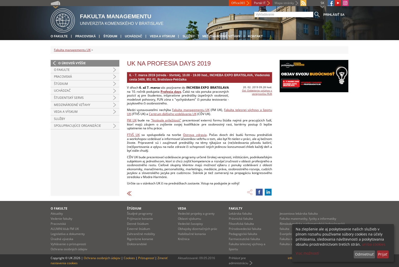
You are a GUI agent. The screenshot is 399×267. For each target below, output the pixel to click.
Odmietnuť (364, 254)
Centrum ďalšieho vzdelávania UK (172, 114)
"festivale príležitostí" (166, 120)
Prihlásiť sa (334, 15)
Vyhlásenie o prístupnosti (68, 244)
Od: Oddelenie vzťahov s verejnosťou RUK (257, 92)
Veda (182, 208)
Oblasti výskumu (189, 218)
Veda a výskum (162, 36)
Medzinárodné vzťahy (221, 36)
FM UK (132, 120)
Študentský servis (69, 98)
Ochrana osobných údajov (69, 249)
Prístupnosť (146, 258)
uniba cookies (373, 244)
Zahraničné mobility (141, 234)
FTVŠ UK (133, 135)
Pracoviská (85, 36)
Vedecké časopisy (190, 224)
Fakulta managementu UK (72, 50)
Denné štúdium (138, 224)
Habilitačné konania (192, 234)
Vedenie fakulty (61, 218)
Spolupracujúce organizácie (77, 125)
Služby (188, 36)
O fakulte (59, 36)
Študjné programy (139, 213)
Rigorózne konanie (140, 239)
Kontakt (255, 36)
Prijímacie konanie (140, 218)
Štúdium (110, 36)
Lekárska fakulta (240, 213)
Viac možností (307, 253)
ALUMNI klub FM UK (65, 229)
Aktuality (57, 213)
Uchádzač (133, 36)
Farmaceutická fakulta (244, 239)
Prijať (382, 254)
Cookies (129, 258)
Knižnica (184, 239)
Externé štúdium (138, 229)
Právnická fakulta (241, 218)
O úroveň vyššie (72, 63)
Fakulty (235, 208)
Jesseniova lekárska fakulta (299, 213)
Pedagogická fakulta (243, 234)
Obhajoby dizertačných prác (197, 229)
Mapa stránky (284, 3)
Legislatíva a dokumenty (68, 234)
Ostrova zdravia (194, 135)
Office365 (238, 3)
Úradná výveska (62, 239)
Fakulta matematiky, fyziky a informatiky (308, 218)
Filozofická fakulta (241, 224)
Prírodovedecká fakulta (245, 229)
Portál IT (260, 3)
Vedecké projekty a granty (196, 213)
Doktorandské (137, 244)
